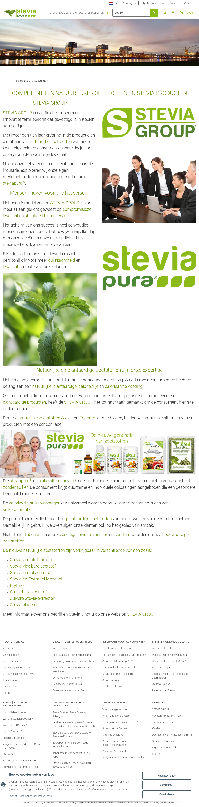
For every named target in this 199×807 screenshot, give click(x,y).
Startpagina (129, 3)
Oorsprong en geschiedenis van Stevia (74, 661)
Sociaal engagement (163, 741)
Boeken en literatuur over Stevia (70, 690)
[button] (165, 13)
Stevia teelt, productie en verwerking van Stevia (72, 669)
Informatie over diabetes (115, 715)
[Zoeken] (131, 13)
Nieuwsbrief (9, 686)
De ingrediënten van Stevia (67, 677)
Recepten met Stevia (163, 690)
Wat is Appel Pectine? (15, 725)
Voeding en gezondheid (115, 709)
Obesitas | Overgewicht (115, 751)
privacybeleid (121, 789)
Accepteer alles (167, 775)
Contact (188, 3)
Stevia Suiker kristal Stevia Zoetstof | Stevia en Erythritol (73, 734)
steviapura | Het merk (164, 722)
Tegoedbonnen (11, 680)
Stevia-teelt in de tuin (113, 686)
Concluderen (166, 794)
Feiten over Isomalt (13, 737)
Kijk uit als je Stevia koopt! (116, 648)
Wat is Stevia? (60, 648)
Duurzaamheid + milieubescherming (172, 734)
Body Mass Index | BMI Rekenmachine (123, 757)
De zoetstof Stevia (162, 648)
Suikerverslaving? (161, 683)
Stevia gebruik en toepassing (118, 673)
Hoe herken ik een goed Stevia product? (124, 654)
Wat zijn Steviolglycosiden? (18, 718)
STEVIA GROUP (160, 709)
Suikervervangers (161, 667)
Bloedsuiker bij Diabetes (115, 728)
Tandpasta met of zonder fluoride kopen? (71, 754)
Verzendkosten (170, 3)
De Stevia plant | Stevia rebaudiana (72, 654)
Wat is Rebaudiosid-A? (15, 712)
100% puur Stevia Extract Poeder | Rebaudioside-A (71, 744)
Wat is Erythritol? (12, 731)
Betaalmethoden (12, 661)
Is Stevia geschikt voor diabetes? (120, 722)
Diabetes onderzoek (113, 734)
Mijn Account (149, 3)
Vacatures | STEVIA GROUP (167, 715)
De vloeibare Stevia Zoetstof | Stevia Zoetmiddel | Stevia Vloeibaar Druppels (74, 724)
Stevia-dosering (111, 680)
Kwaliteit (157, 728)
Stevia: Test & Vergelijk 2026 (117, 661)
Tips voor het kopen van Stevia (119, 667)
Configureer (166, 785)
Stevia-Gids (9, 754)
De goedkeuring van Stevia (67, 683)
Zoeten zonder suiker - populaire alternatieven (170, 675)
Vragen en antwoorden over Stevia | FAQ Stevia (22, 746)
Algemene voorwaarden (165, 747)
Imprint (13, 795)
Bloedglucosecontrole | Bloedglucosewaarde (115, 743)
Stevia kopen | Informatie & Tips (20, 766)
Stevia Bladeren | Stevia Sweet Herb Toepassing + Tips (72, 764)
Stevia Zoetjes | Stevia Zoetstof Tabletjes (70, 714)
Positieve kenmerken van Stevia (169, 654)
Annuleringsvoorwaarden (17, 667)
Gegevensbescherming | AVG (36, 795)
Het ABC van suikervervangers (19, 760)
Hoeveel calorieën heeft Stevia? (169, 661)
